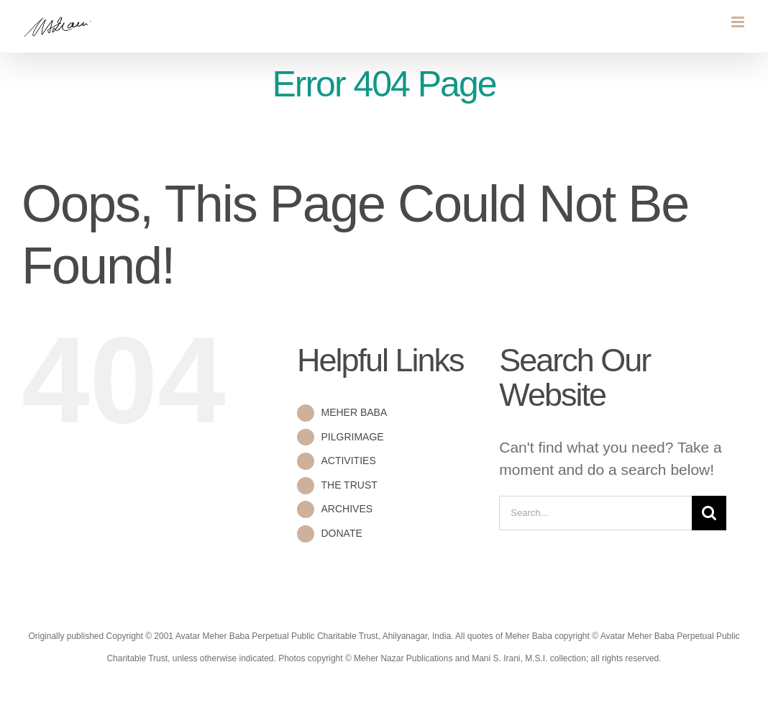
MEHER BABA (354, 412)
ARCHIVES (346, 508)
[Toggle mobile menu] (738, 22)
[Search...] (595, 513)
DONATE (341, 533)
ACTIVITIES (348, 460)
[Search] (709, 513)
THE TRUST (349, 485)
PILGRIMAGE (352, 437)
